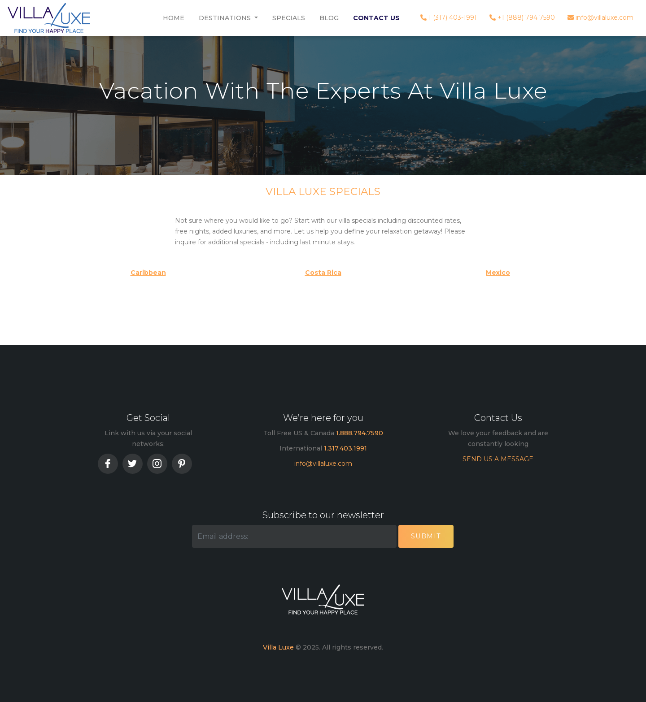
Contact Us (376, 18)
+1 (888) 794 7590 (522, 17)
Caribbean (148, 273)
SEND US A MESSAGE (498, 459)
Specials (288, 18)
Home (173, 18)
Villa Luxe (278, 647)
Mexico (498, 273)
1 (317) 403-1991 (448, 17)
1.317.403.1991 (345, 448)
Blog (329, 18)
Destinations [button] (226, 18)
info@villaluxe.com (600, 17)
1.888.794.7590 (359, 433)
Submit (426, 536)
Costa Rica (323, 273)
